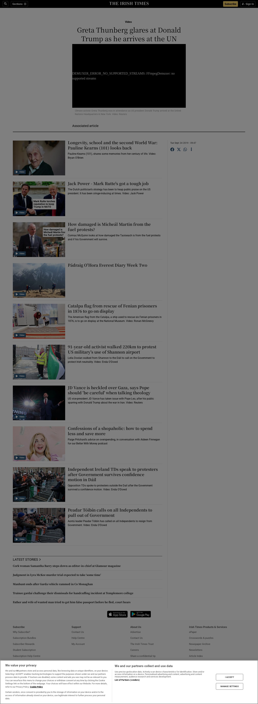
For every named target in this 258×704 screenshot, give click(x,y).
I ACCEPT (229, 677)
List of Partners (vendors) (127, 680)
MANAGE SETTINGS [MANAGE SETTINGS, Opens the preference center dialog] (229, 686)
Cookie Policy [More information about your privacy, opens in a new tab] (36, 687)
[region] (129, 682)
